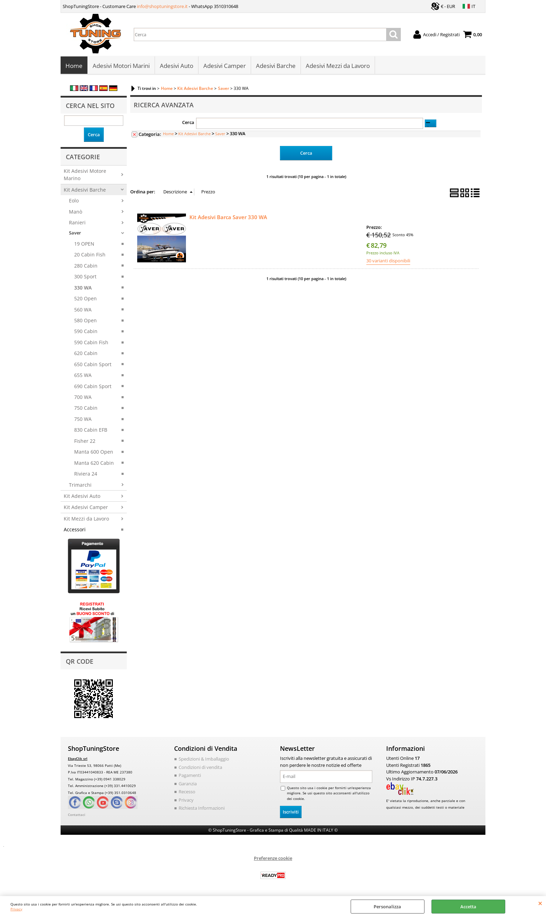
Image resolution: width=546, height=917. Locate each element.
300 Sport (85, 276)
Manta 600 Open (93, 451)
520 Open (85, 298)
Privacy (16, 909)
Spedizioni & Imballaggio (204, 759)
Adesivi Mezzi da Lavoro (338, 66)
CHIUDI (540, 903)
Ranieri (77, 222)
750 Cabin (86, 408)
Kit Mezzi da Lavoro (86, 518)
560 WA (83, 309)
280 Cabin (86, 265)
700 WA (83, 397)
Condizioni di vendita (200, 767)
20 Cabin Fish (90, 255)
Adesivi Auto (176, 66)
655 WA (83, 375)
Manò (75, 211)
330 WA (83, 287)
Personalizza (387, 906)
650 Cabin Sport (92, 364)
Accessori (75, 529)
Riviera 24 (85, 473)
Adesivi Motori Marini (121, 66)
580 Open (85, 320)
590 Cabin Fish (91, 342)
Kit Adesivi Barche (85, 189)
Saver (75, 233)
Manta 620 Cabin (94, 463)
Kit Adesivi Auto (82, 496)
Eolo (74, 200)
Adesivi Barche (276, 66)
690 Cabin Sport (92, 386)
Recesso (187, 792)
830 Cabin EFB (90, 430)
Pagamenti (190, 775)
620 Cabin (86, 353)
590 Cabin (86, 331)
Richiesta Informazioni (202, 808)
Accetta (468, 906)
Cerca (188, 123)
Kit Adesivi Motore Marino (85, 175)
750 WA (83, 419)
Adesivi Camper (224, 66)
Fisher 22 (84, 441)
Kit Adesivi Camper (86, 507)
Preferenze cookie (273, 858)
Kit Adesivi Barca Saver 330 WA (228, 217)
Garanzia (188, 783)
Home (74, 66)
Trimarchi (80, 484)
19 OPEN (84, 243)
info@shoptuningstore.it (162, 6)
